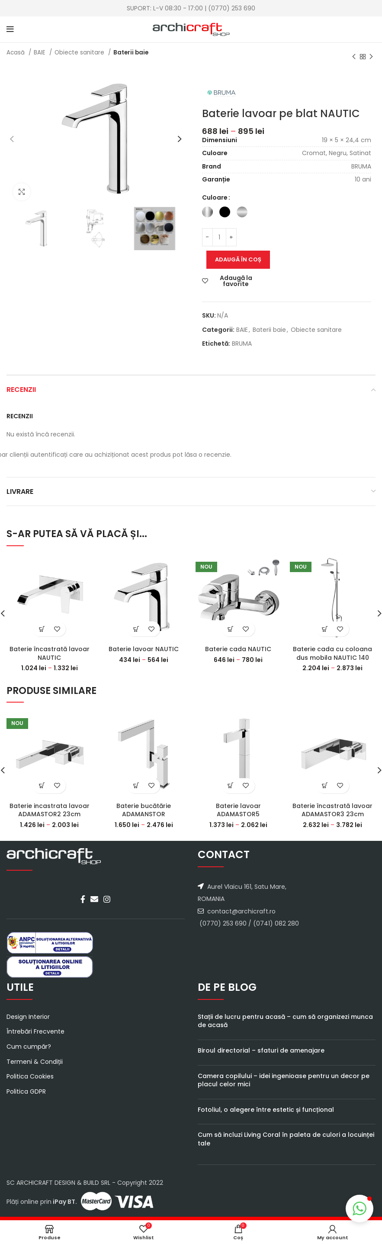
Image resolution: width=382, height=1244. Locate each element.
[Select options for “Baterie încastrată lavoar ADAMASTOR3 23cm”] (325, 785)
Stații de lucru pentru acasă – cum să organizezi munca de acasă (285, 1021)
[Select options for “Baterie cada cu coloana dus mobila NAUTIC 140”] (325, 628)
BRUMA (242, 343)
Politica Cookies (30, 1076)
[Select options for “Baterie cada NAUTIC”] (230, 628)
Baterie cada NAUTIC (238, 649)
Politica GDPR (26, 1092)
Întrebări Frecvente (35, 1032)
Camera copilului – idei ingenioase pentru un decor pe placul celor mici (283, 1080)
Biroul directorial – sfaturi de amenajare (261, 1050)
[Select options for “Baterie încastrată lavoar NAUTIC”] (41, 628)
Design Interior (28, 1017)
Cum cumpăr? (28, 1047)
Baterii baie (130, 52)
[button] (359, 1208)
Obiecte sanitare (80, 52)
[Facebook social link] (83, 899)
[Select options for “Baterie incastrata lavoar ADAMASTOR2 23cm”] (41, 785)
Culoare (215, 197)
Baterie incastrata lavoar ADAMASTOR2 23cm (50, 810)
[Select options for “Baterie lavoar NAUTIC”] (136, 628)
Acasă (16, 52)
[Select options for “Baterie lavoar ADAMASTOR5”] (230, 785)
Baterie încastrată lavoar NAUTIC (50, 653)
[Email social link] (94, 899)
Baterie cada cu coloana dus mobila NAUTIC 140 (332, 653)
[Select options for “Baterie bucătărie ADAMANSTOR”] (136, 785)
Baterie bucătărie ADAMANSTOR (143, 810)
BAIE (40, 52)
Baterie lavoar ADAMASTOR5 (238, 810)
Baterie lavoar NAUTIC (144, 649)
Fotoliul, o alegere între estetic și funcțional (266, 1109)
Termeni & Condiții (34, 1062)
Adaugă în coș (238, 259)
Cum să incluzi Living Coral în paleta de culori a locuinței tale (286, 1139)
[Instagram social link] (107, 899)
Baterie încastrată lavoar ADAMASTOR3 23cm (332, 810)
